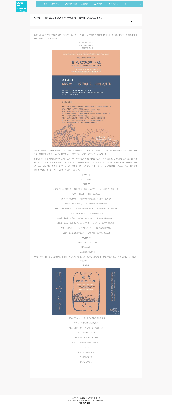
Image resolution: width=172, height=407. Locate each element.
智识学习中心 (99, 4)
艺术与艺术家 (72, 4)
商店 (124, 4)
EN (141, 4)
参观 (45, 4)
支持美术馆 (114, 4)
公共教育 (86, 4)
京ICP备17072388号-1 (86, 403)
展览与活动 (57, 4)
